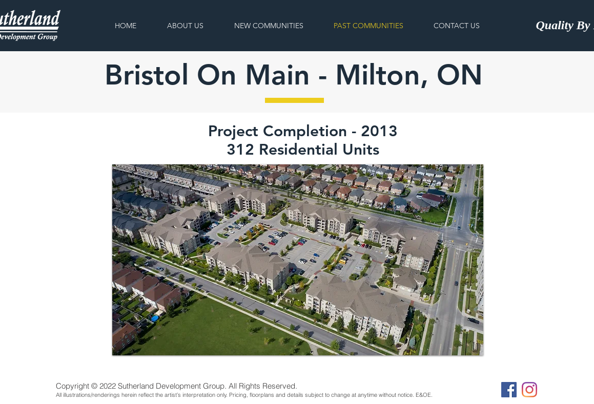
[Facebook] (509, 389)
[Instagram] (529, 389)
